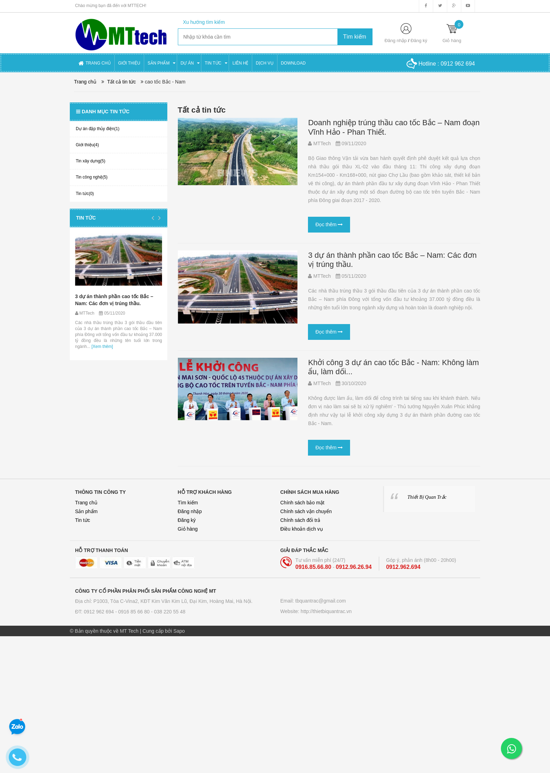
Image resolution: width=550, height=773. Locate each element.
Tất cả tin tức (121, 82)
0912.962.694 (403, 567)
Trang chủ (86, 502)
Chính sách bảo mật (302, 502)
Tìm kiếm (188, 502)
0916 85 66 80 (134, 611)
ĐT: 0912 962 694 (95, 611)
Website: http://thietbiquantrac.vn (316, 611)
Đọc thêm (329, 224)
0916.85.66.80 (314, 567)
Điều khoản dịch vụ (301, 529)
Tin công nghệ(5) (92, 177)
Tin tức (86, 218)
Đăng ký (418, 40)
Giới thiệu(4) (87, 144)
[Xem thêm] (101, 346)
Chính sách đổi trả (300, 520)
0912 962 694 (458, 64)
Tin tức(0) (85, 193)
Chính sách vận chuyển (306, 511)
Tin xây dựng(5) (90, 161)
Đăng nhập (395, 40)
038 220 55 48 (170, 611)
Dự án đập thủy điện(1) (97, 128)
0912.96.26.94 (353, 567)
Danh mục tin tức (102, 111)
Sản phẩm (86, 511)
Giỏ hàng (188, 529)
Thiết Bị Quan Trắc (427, 497)
